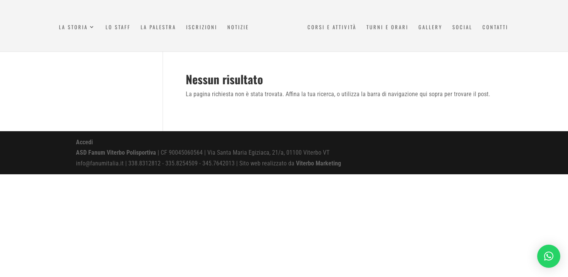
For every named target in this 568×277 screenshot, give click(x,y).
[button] (548, 256)
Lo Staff (118, 27)
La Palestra (158, 27)
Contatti (495, 27)
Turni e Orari (387, 27)
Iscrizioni (201, 27)
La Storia (73, 27)
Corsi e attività (332, 27)
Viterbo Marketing (318, 163)
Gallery (430, 27)
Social (462, 27)
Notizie (238, 27)
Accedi (84, 142)
